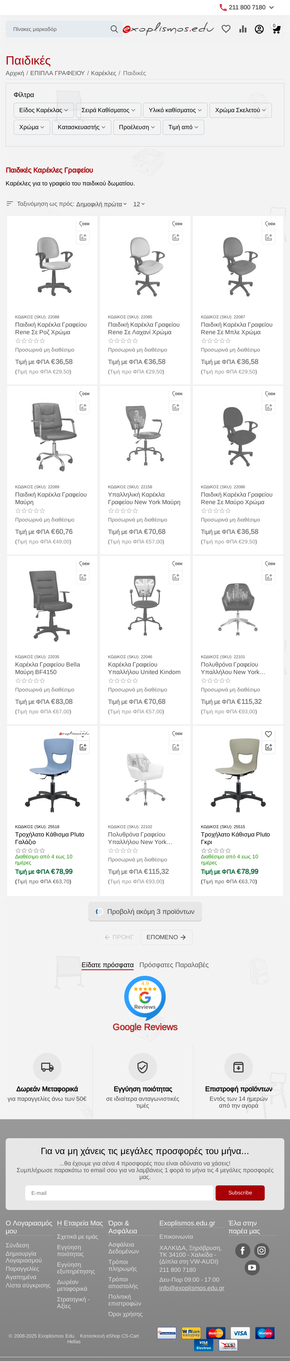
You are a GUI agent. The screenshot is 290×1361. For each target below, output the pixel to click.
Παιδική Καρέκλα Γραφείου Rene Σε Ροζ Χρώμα (51, 328)
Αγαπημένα (21, 1277)
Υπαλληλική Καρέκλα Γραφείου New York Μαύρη (144, 498)
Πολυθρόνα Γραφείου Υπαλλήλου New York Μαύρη (137, 838)
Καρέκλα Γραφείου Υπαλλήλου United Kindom (144, 668)
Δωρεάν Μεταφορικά (47, 1089)
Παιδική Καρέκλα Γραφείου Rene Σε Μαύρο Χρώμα (237, 498)
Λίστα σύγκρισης (28, 1285)
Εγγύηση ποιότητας (143, 1089)
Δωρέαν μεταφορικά (72, 1285)
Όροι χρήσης (125, 1314)
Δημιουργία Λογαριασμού (24, 1257)
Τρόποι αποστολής (123, 1282)
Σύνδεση (17, 1245)
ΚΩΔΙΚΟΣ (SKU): (31, 317)
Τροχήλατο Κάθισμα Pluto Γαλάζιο (49, 838)
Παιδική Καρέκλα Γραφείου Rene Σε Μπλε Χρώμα (237, 328)
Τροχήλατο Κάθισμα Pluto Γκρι (235, 838)
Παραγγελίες (22, 1268)
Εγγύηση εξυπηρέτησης (76, 1268)
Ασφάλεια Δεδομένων (123, 1248)
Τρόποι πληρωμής (122, 1265)
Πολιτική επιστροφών (124, 1300)
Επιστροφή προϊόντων (238, 1089)
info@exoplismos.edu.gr (191, 1288)
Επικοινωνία (176, 1236)
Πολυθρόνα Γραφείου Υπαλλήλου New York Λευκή (230, 668)
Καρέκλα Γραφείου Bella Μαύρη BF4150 (47, 668)
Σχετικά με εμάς (77, 1236)
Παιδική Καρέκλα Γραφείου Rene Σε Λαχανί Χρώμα (144, 328)
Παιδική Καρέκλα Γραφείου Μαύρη (51, 498)
